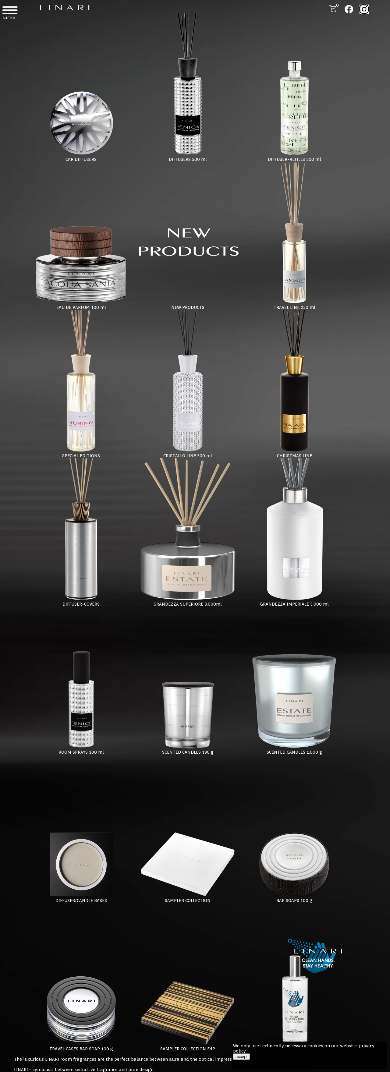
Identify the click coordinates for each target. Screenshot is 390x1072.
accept (241, 1056)
